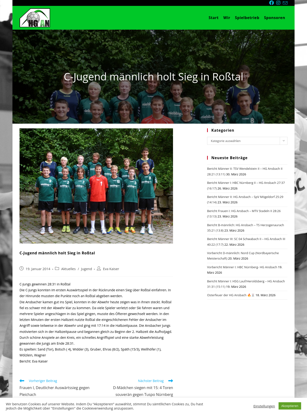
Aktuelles (68, 269)
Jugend (86, 269)
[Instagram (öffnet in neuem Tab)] (279, 2)
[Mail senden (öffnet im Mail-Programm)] (285, 3)
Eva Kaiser (111, 269)
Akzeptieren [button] (289, 406)
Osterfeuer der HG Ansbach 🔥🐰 (231, 295)
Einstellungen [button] (264, 406)
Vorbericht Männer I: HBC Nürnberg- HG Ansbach (242, 267)
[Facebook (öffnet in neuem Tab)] (272, 2)
